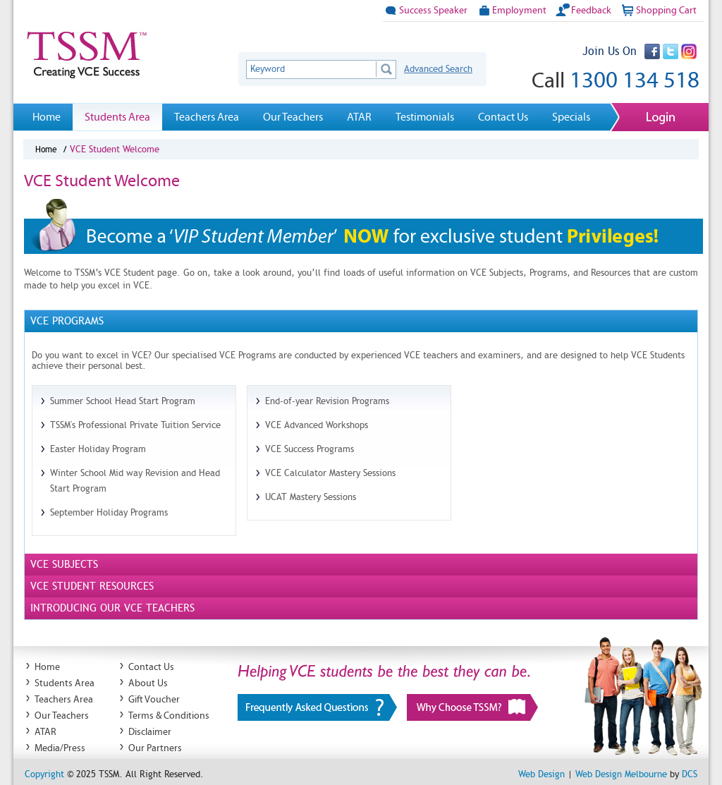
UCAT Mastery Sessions (310, 497)
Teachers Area (206, 116)
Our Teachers (293, 116)
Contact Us (503, 116)
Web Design (541, 774)
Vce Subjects (64, 564)
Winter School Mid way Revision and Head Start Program (135, 481)
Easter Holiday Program (98, 449)
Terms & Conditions (168, 716)
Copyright (44, 774)
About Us (148, 683)
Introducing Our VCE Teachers (112, 608)
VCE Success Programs (309, 449)
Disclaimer (149, 732)
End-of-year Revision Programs (327, 401)
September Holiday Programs (109, 512)
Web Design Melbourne (621, 774)
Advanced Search (438, 68)
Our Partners (155, 748)
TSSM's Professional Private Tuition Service (135, 425)
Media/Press (60, 748)
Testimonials (425, 116)
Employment (511, 10)
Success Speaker (425, 10)
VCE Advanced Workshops (316, 425)
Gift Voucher (154, 699)
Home (46, 116)
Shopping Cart (658, 10)
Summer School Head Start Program (122, 401)
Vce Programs (67, 321)
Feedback (583, 10)
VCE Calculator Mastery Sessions (330, 473)
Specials (571, 116)
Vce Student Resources (92, 586)
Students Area (117, 116)
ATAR (359, 116)
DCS (689, 774)
